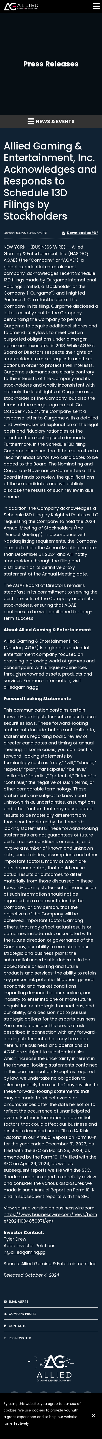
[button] (96, 6)
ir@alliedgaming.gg (25, 1252)
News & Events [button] (51, 121)
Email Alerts (19, 1302)
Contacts (17, 1326)
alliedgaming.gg (21, 687)
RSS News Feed (20, 1338)
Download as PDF (80, 232)
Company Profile (22, 1314)
